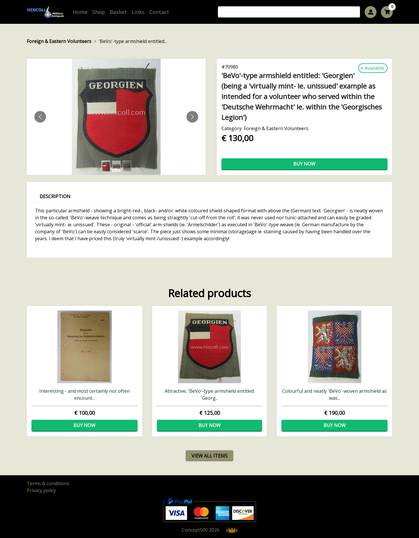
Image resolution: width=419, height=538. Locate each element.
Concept (195, 530)
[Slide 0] (106, 166)
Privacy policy (41, 490)
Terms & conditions (48, 483)
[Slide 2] (126, 166)
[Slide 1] (116, 166)
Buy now (304, 164)
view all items (209, 456)
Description (55, 196)
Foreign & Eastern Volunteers (59, 41)
